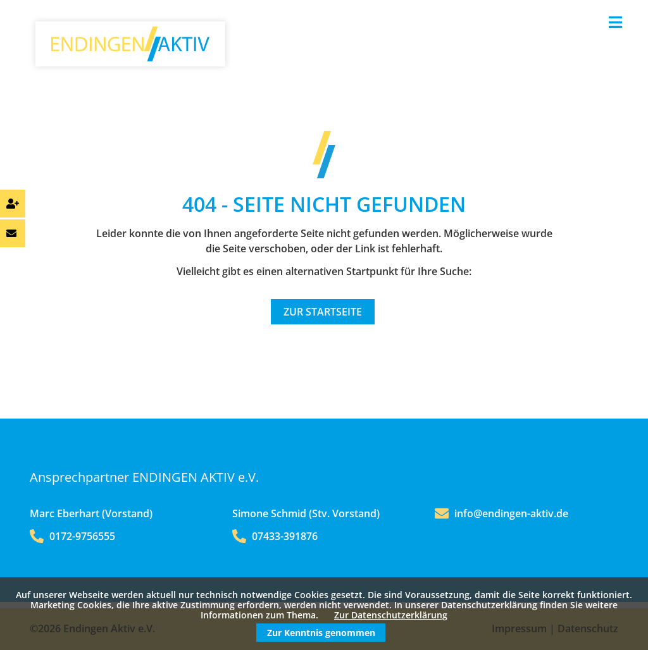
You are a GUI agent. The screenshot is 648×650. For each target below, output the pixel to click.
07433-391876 (275, 536)
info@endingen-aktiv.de (511, 513)
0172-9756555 (72, 536)
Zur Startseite (323, 312)
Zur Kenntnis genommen (321, 633)
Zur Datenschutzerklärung (390, 615)
